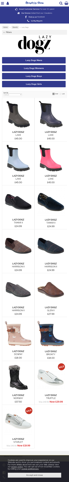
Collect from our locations (34, 13)
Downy (18, 354)
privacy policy (17, 467)
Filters (9, 32)
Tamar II (18, 222)
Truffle (51, 398)
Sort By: (13, 94)
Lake (18, 135)
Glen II (50, 310)
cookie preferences (30, 469)
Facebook (34, 17)
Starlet (18, 442)
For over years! (34, 9)
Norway (18, 398)
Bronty (50, 354)
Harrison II (18, 266)
